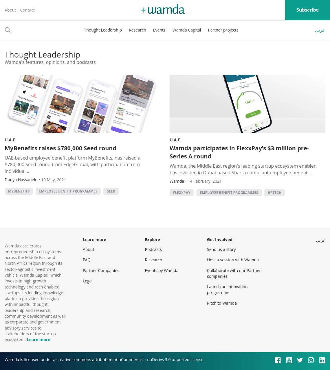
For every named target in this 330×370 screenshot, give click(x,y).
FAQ (87, 259)
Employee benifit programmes (68, 191)
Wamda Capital (187, 30)
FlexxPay (181, 192)
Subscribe (307, 10)
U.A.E (10, 140)
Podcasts (153, 249)
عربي (320, 30)
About (10, 10)
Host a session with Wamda (233, 259)
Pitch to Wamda (222, 303)
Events (159, 30)
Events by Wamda (162, 270)
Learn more (38, 339)
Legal (88, 281)
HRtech (275, 192)
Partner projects (223, 30)
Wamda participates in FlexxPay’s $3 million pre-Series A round (239, 152)
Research (137, 30)
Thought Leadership (103, 30)
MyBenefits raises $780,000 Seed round (60, 148)
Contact (27, 10)
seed (111, 191)
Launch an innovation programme (227, 289)
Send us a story (221, 249)
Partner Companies (101, 270)
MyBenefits (19, 191)
